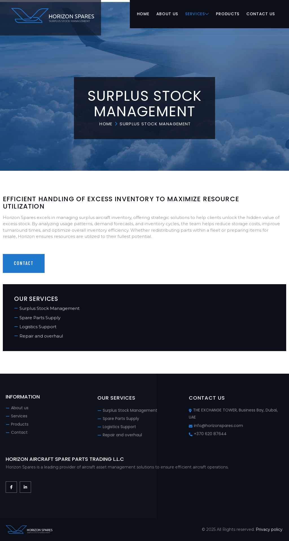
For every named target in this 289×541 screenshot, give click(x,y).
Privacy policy (269, 529)
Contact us (260, 14)
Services (197, 14)
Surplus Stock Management (49, 308)
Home (143, 14)
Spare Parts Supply (39, 317)
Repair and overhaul (41, 336)
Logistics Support (37, 326)
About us (167, 14)
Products (227, 14)
